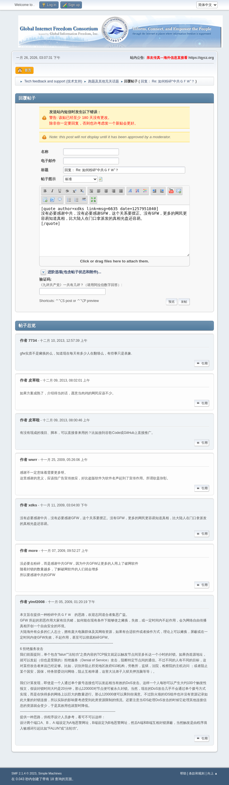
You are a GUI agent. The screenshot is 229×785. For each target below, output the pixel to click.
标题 (44, 170)
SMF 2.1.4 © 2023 (23, 773)
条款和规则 (197, 773)
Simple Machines (50, 773)
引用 (202, 363)
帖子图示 (48, 179)
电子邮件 (48, 161)
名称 (44, 152)
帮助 (183, 773)
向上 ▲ (212, 773)
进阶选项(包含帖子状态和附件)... (74, 272)
